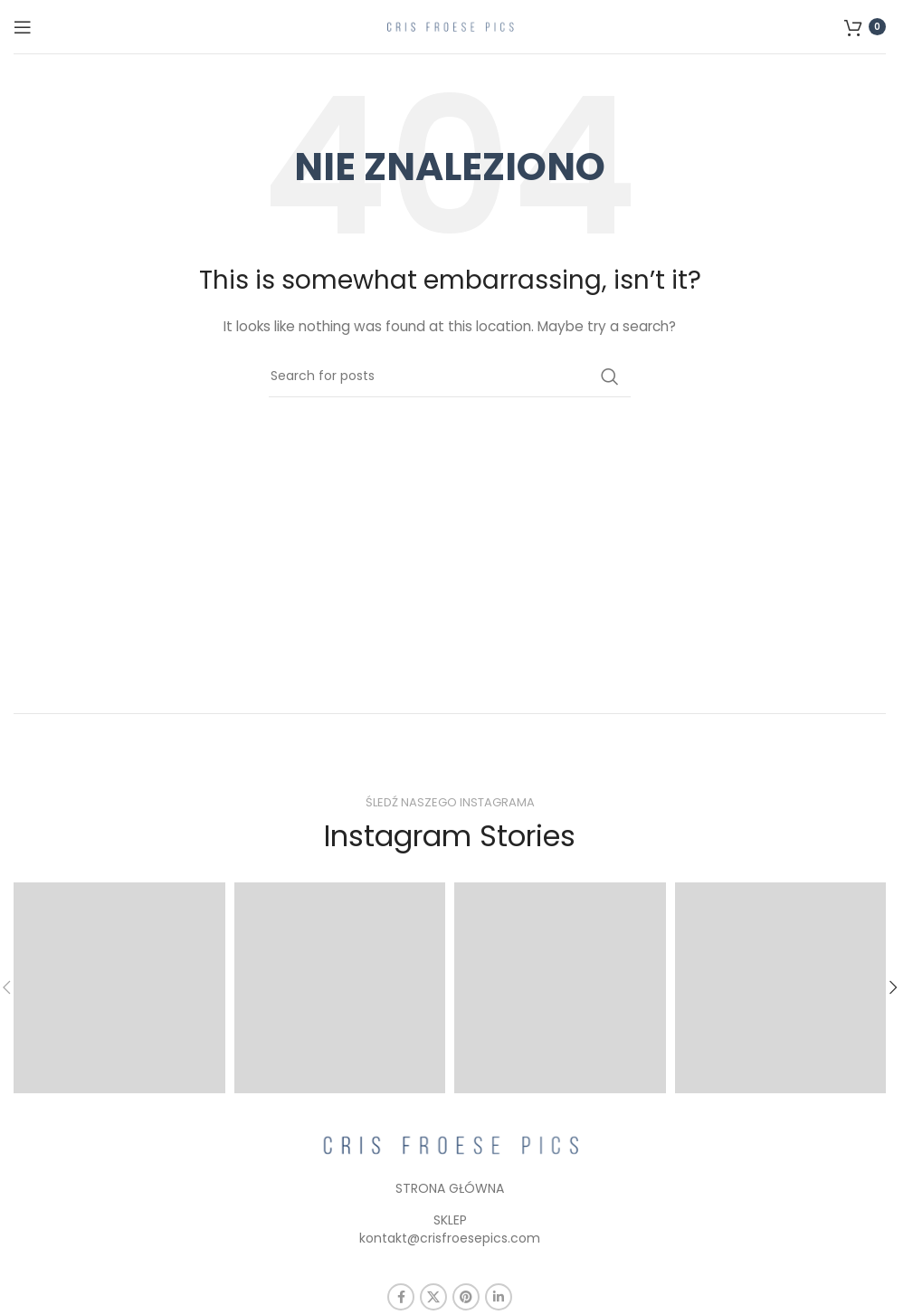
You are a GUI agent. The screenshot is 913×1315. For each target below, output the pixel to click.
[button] (893, 987)
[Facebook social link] (400, 1296)
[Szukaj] (450, 376)
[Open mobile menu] (23, 27)
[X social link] (433, 1296)
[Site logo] (450, 25)
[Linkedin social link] (498, 1296)
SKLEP (450, 1220)
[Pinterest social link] (466, 1296)
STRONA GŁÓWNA (449, 1188)
